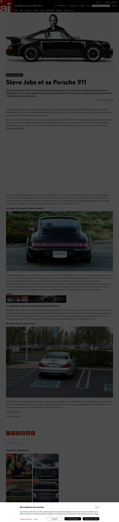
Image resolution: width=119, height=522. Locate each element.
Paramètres (55, 519)
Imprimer (35, 519)
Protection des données (26, 519)
